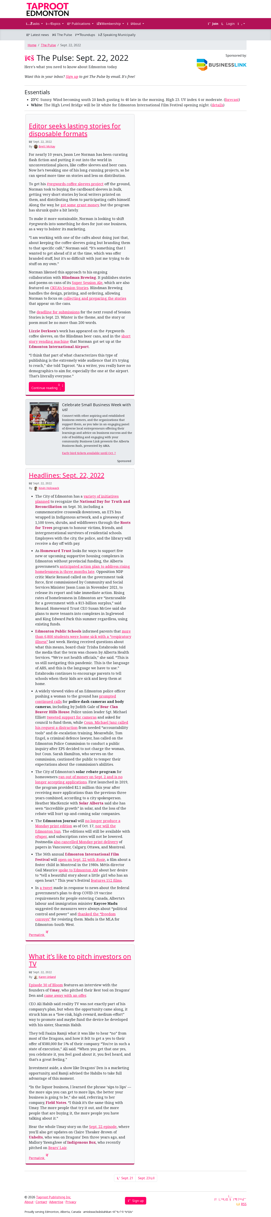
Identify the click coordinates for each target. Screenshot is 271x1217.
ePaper (41, 836)
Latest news (37, 35)
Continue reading (46, 386)
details (217, 105)
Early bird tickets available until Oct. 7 (89, 453)
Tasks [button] (33, 23)
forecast (232, 99)
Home (32, 45)
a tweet (46, 887)
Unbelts (36, 1137)
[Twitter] (221, 1199)
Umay (55, 990)
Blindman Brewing (79, 277)
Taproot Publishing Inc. (53, 1197)
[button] (241, 24)
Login (228, 23)
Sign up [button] (136, 1201)
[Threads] (245, 1199)
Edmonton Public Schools (58, 631)
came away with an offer (65, 995)
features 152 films (106, 880)
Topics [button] (53, 23)
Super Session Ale (87, 282)
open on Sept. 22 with (81, 859)
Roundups (85, 35)
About (28, 1202)
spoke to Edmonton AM (78, 870)
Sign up (72, 76)
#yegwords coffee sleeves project (75, 183)
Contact (41, 1202)
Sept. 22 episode (103, 1126)
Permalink (39, 935)
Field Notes (56, 1102)
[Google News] (216, 1199)
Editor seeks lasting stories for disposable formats (75, 130)
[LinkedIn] (225, 1199)
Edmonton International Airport (59, 346)
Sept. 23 (146, 1178)
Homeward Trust (55, 550)
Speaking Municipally (117, 35)
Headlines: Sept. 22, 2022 (66, 475)
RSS (244, 1204)
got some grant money (79, 205)
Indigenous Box (81, 1142)
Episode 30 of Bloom (46, 985)
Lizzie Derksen (42, 330)
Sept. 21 (125, 1178)
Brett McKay (47, 146)
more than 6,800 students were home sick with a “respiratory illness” (83, 636)
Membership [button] (109, 23)
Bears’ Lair (57, 1147)
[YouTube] (230, 1199)
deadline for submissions (58, 312)
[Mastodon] (235, 1199)
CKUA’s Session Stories (69, 287)
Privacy (70, 1202)
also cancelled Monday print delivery (86, 841)
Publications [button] (79, 23)
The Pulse (62, 35)
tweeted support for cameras (72, 717)
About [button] (134, 23)
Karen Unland (47, 977)
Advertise (56, 1202)
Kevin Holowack (49, 488)
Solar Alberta (91, 803)
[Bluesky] (240, 1199)
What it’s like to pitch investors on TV (80, 960)
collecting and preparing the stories (94, 298)
